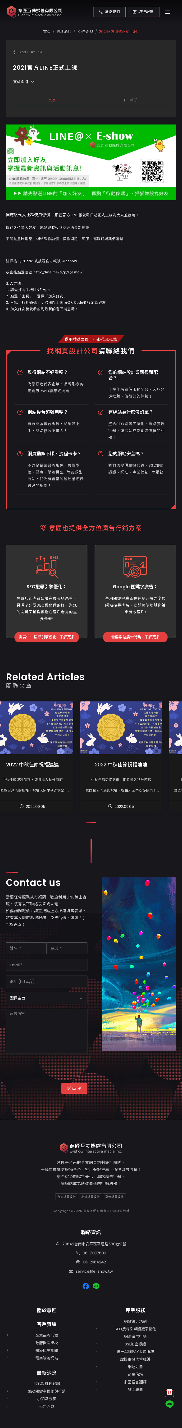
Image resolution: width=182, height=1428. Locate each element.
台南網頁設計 (66, 1197)
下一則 (130, 100)
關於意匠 (47, 1310)
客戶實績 (47, 1324)
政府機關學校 (46, 1343)
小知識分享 (46, 1399)
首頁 (47, 31)
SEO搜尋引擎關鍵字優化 (135, 1329)
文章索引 (23, 81)
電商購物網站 (46, 1358)
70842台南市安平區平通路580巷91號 (91, 1244)
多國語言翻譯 (135, 1382)
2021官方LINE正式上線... (119, 31)
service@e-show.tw (91, 1271)
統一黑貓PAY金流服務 (135, 1351)
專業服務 (135, 1310)
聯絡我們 (109, 11)
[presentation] (42, 1068)
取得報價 (143, 11)
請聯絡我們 (116, 351)
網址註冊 (135, 1367)
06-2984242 (91, 1262)
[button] (91, 822)
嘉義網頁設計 (114, 1197)
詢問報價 (135, 1389)
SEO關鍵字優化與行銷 (47, 1391)
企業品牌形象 (46, 1335)
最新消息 (47, 1372)
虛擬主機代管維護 (135, 1359)
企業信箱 (135, 1374)
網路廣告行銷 (135, 1336)
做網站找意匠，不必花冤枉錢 (91, 339)
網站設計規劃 (135, 1321)
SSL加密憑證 (135, 1344)
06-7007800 (91, 1253)
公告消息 (85, 31)
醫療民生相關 (46, 1350)
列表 (52, 100)
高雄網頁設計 (90, 1197)
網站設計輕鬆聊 (46, 1384)
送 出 (74, 1088)
